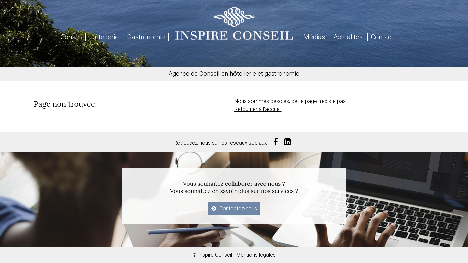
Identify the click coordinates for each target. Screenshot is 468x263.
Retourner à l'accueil (258, 109)
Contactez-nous (238, 208)
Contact (382, 37)
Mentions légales (256, 255)
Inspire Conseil (234, 23)
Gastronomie (146, 37)
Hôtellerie (104, 37)
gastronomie (282, 73)
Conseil (71, 37)
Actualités (348, 37)
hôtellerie (243, 73)
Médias (314, 37)
